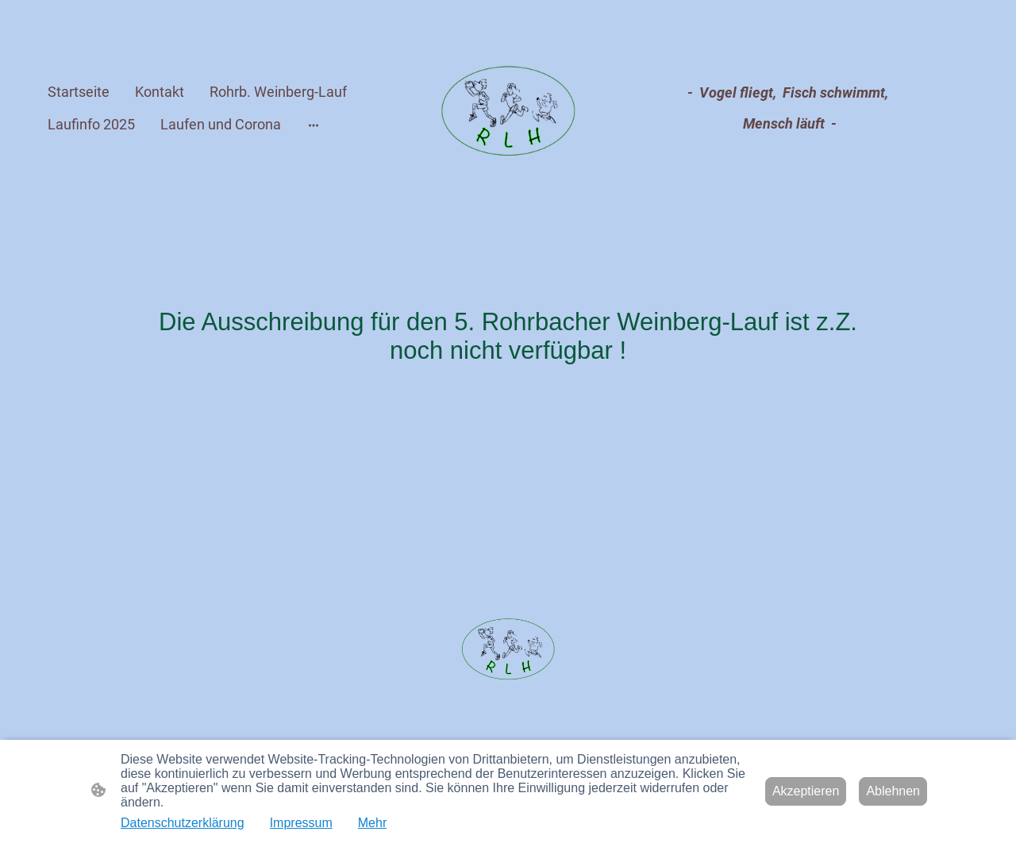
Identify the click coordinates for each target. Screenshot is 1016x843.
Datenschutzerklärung (182, 823)
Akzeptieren (806, 791)
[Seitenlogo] (508, 108)
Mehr (372, 823)
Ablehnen (893, 791)
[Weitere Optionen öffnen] (313, 124)
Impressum (301, 823)
